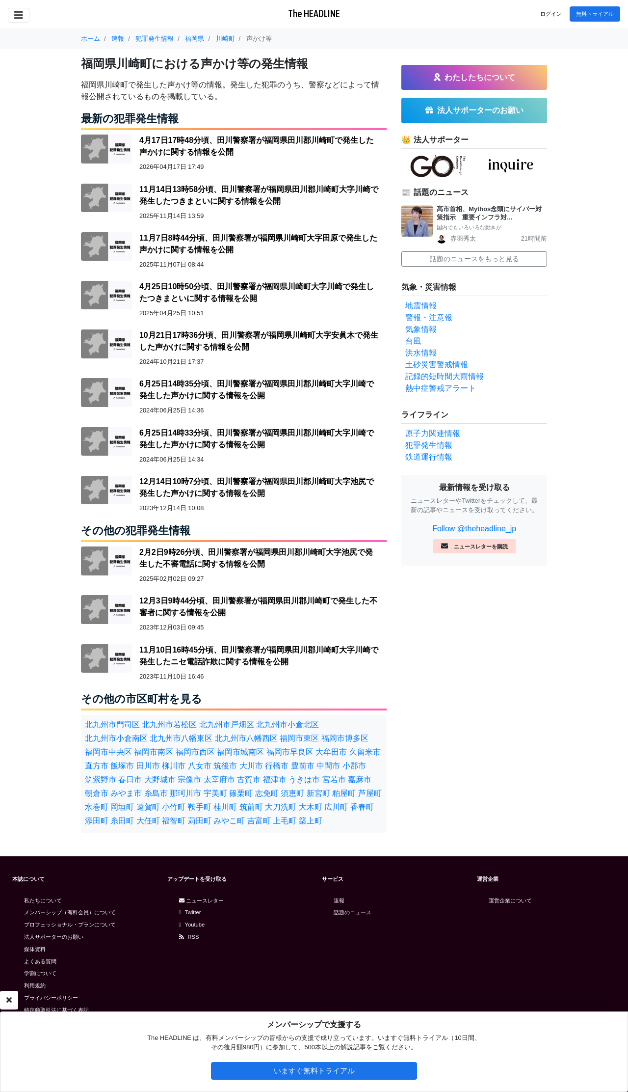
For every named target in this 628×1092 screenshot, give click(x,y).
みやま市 (126, 793)
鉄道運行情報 (428, 457)
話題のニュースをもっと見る (474, 259)
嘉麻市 (359, 779)
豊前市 (302, 766)
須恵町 (292, 793)
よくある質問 (40, 961)
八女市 (199, 766)
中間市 (328, 766)
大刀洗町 (280, 807)
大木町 (310, 807)
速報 (339, 900)
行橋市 (276, 766)
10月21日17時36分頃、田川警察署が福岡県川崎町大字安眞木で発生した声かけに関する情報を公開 (258, 341)
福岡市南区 (153, 752)
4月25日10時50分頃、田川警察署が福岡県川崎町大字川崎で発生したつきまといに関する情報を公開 (256, 292)
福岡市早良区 (290, 752)
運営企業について (510, 900)
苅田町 (199, 821)
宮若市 (334, 779)
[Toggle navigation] (18, 15)
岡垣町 (122, 807)
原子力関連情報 (432, 433)
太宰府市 (219, 779)
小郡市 (354, 766)
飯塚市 (122, 766)
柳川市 (173, 766)
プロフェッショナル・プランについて (70, 925)
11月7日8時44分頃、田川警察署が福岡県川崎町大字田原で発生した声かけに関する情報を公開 (258, 244)
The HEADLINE (314, 13)
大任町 (148, 821)
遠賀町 (148, 807)
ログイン (551, 14)
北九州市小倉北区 (287, 724)
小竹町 (173, 807)
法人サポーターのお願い (53, 937)
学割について (40, 973)
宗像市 (189, 779)
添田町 (96, 821)
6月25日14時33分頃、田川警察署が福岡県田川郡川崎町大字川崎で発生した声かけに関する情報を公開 (256, 439)
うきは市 (304, 779)
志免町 (267, 793)
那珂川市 (185, 793)
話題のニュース (352, 912)
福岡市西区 (195, 752)
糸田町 (122, 821)
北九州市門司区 (112, 724)
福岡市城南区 (240, 752)
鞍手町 (199, 807)
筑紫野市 (100, 779)
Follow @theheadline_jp (474, 528)
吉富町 (259, 821)
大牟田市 (331, 752)
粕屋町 (344, 793)
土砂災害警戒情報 (436, 364)
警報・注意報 (428, 317)
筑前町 (251, 807)
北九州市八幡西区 (246, 738)
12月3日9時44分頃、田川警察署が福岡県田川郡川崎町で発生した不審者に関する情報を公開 (258, 607)
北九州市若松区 (169, 724)
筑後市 (225, 766)
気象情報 (421, 329)
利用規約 (35, 985)
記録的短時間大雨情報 (444, 376)
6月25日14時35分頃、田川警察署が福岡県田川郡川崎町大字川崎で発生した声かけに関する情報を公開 (256, 390)
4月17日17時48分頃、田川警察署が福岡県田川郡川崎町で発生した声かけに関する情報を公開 (256, 146)
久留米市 (365, 752)
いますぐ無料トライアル (314, 1070)
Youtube (192, 925)
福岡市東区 (299, 738)
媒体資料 (35, 949)
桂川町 (225, 807)
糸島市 (156, 793)
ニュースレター (201, 900)
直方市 (96, 766)
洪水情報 (421, 353)
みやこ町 (229, 821)
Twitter (190, 912)
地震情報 (421, 305)
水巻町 (96, 807)
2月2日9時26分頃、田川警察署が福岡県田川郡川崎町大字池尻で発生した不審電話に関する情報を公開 (256, 558)
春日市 (130, 779)
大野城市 (160, 779)
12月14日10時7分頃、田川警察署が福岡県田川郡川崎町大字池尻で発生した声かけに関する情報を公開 (256, 487)
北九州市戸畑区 (226, 724)
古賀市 (249, 779)
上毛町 (284, 821)
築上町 (310, 821)
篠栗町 (241, 793)
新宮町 (318, 793)
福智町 (173, 821)
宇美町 (215, 793)
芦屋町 (370, 793)
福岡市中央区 (108, 752)
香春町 (362, 807)
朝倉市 (96, 793)
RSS (189, 937)
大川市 (251, 766)
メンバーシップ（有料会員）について (70, 912)
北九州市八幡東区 (181, 738)
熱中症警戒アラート (440, 388)
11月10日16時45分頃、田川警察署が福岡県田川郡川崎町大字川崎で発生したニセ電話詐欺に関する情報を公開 (258, 656)
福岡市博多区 (344, 738)
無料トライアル (595, 14)
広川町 (336, 807)
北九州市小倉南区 (116, 738)
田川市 (148, 766)
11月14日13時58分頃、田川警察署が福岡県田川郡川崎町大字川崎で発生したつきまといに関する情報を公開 (258, 195)
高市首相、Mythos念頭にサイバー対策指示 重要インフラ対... (489, 213)
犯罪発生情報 (428, 445)
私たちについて (43, 900)
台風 (413, 341)
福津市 (275, 779)
